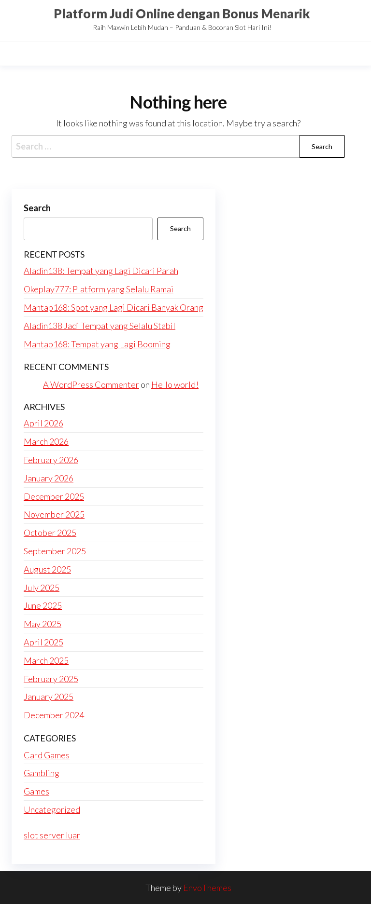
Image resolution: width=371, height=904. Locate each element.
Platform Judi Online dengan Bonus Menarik (182, 13)
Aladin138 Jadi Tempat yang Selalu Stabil (99, 325)
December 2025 (54, 496)
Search (37, 208)
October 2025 (50, 532)
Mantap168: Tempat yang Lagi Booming (97, 344)
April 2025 (43, 642)
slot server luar (52, 835)
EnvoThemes (207, 887)
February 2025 (51, 678)
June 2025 (43, 605)
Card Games (47, 755)
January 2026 (48, 478)
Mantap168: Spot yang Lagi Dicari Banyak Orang (113, 307)
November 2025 (54, 514)
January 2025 (48, 696)
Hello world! (175, 384)
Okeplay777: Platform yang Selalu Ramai (98, 289)
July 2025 (41, 587)
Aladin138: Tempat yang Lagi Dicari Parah (101, 270)
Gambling (41, 772)
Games (36, 791)
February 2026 (51, 459)
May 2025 (42, 623)
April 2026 (43, 423)
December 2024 (54, 715)
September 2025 (55, 551)
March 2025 (46, 660)
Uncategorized (52, 809)
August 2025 (47, 569)
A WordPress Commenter (91, 384)
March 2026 (46, 441)
